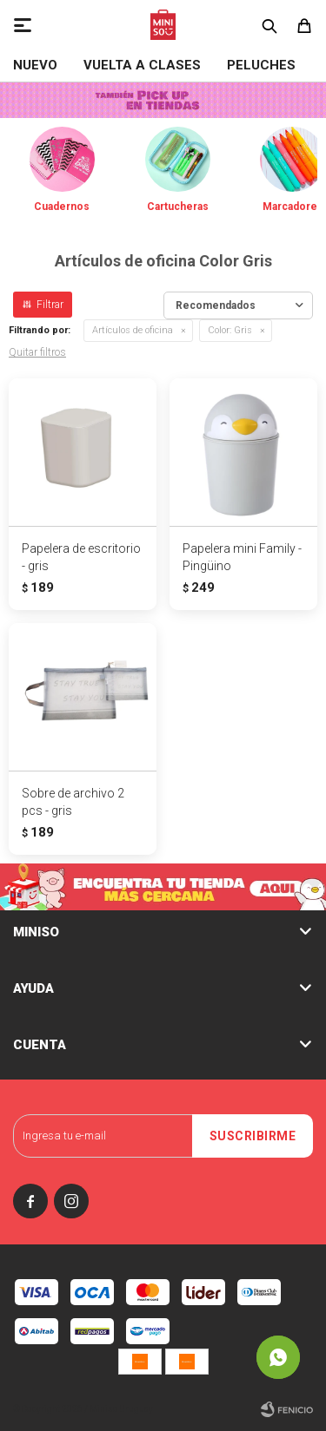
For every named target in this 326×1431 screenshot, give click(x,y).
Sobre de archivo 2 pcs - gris (73, 801)
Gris (230, 330)
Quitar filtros (37, 352)
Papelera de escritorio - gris (81, 557)
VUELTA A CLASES (142, 65)
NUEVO (35, 65)
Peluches (261, 65)
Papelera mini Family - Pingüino (242, 557)
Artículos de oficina (132, 330)
